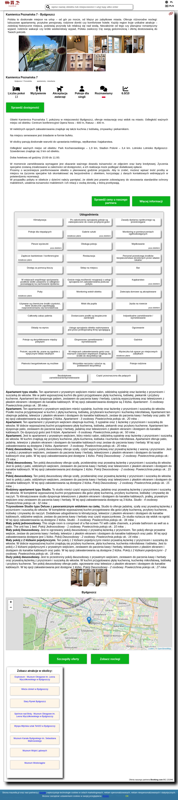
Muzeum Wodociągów (34, 763)
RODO (106, 796)
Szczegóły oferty (68, 659)
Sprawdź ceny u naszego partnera (110, 201)
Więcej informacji (151, 201)
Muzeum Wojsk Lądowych (35, 750)
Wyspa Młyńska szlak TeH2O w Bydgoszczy (34, 726)
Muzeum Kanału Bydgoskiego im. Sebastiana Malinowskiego (35, 739)
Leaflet (151, 649)
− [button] (11, 607)
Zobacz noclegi (110, 659)
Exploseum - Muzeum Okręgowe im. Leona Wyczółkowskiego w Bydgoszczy (35, 678)
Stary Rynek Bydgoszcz (35, 701)
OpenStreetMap (164, 649)
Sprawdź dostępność (25, 107)
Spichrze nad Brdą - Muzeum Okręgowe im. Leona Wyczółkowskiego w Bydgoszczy (34, 715)
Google (42, 792)
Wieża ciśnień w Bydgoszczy (34, 689)
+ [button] (11, 602)
